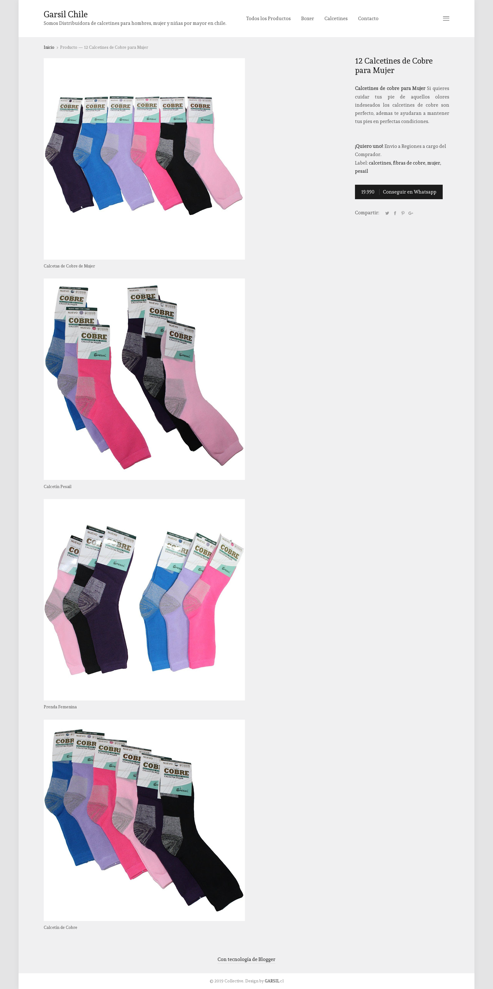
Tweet (387, 213)
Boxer (307, 18)
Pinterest (403, 213)
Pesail (361, 171)
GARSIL (272, 981)
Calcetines (336, 18)
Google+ (410, 213)
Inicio (49, 47)
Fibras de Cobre (409, 163)
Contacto (368, 18)
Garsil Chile (66, 14)
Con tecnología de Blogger (246, 959)
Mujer (433, 163)
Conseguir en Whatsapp (398, 192)
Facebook (395, 213)
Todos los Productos (268, 18)
